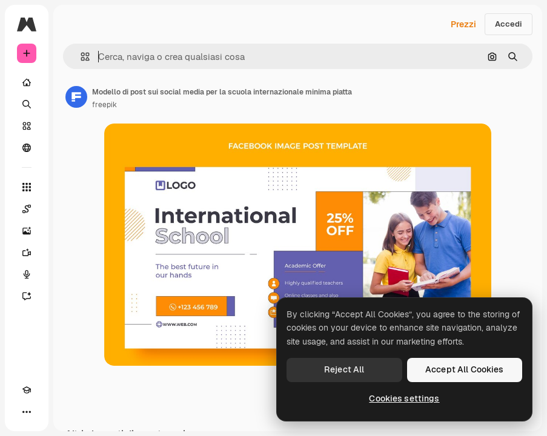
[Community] (26, 147)
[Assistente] (26, 296)
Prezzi (463, 24)
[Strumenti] (26, 187)
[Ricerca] (26, 104)
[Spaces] (26, 209)
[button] (80, 56)
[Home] (26, 82)
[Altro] (26, 411)
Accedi (508, 24)
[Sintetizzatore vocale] (26, 274)
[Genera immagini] (26, 230)
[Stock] (26, 126)
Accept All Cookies (464, 369)
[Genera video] (26, 252)
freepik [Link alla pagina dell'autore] (104, 105)
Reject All (344, 369)
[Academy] (26, 390)
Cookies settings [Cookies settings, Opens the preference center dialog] (404, 398)
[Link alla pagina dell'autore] (76, 97)
